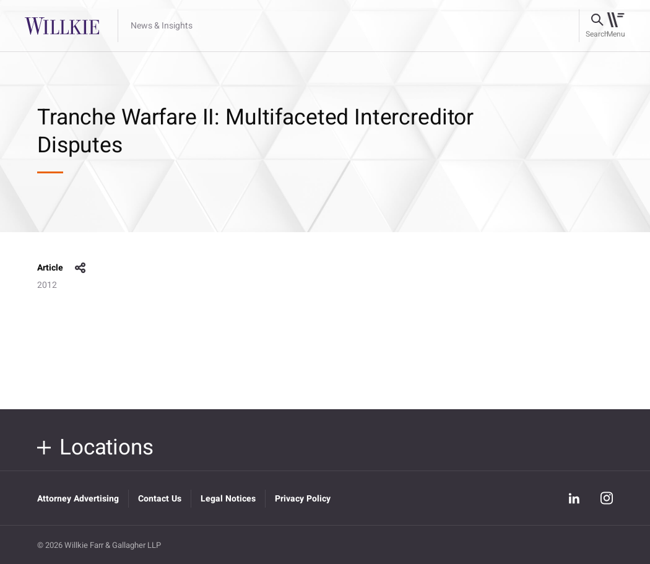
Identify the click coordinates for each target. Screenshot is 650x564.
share (80, 268)
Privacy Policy (303, 498)
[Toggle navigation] (615, 26)
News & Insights (162, 26)
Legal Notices (228, 498)
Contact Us (159, 498)
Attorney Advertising (78, 498)
